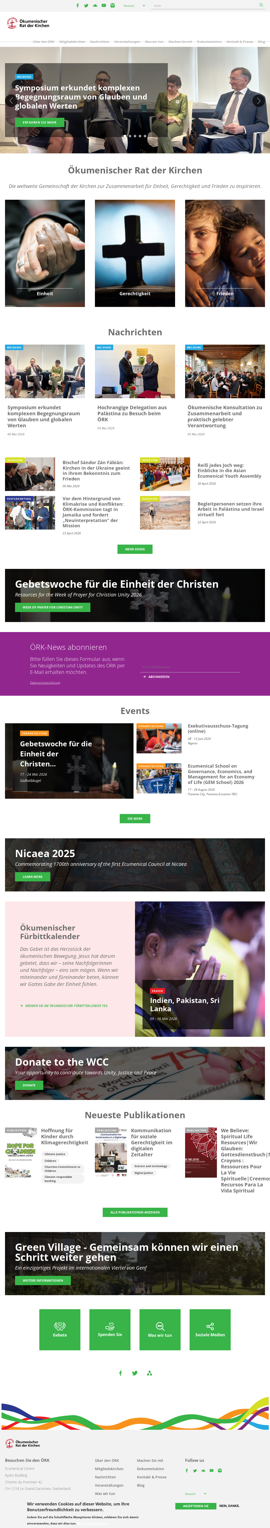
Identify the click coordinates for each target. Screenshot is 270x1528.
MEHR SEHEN (135, 549)
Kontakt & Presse (240, 41)
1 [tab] (124, 136)
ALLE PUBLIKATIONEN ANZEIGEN (135, 1212)
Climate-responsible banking (58, 1179)
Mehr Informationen (92, 1523)
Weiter (258, 100)
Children (50, 1161)
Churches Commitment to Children (62, 1169)
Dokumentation (209, 41)
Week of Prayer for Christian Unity (53, 607)
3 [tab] (135, 136)
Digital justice (143, 1173)
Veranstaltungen (127, 41)
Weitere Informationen (43, 1280)
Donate (29, 1085)
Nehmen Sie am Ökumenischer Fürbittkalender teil (66, 1006)
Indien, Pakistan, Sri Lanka (185, 1004)
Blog (261, 41)
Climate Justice (55, 1154)
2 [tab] (129, 136)
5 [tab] (145, 136)
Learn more (33, 877)
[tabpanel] (135, 101)
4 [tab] (140, 136)
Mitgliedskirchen (72, 41)
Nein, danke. (229, 1506)
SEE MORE (135, 819)
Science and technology (150, 1166)
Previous (11, 100)
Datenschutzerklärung (45, 682)
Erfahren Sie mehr (40, 122)
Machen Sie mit (180, 41)
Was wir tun (154, 41)
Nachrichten (99, 41)
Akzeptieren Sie (196, 1506)
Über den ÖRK (43, 41)
